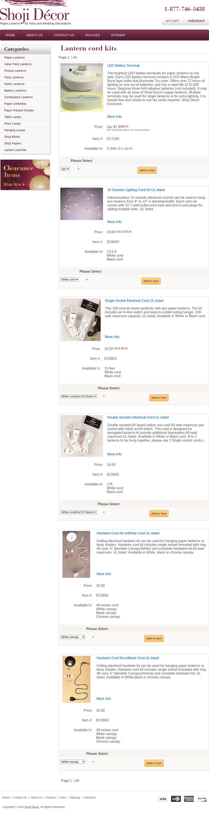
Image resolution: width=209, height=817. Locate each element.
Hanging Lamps (14, 130)
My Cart (172, 21)
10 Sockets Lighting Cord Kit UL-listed (136, 190)
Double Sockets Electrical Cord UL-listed (138, 417)
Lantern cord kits (15, 150)
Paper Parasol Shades (19, 110)
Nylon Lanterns (14, 84)
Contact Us (64, 35)
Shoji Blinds (12, 136)
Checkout (196, 21)
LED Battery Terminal (123, 65)
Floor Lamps (12, 123)
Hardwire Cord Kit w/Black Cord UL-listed (128, 658)
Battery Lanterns (15, 90)
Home (10, 35)
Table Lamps (12, 117)
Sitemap (118, 35)
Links (63, 797)
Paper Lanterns (14, 57)
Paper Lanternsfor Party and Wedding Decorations (35, 23)
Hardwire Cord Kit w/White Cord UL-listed (128, 533)
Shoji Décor (32, 806)
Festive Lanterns (15, 70)
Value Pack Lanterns (18, 64)
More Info (114, 116)
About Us (34, 35)
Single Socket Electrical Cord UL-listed (134, 300)
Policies (92, 35)
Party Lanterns (14, 77)
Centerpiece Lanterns (18, 97)
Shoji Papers (12, 143)
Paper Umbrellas (15, 103)
